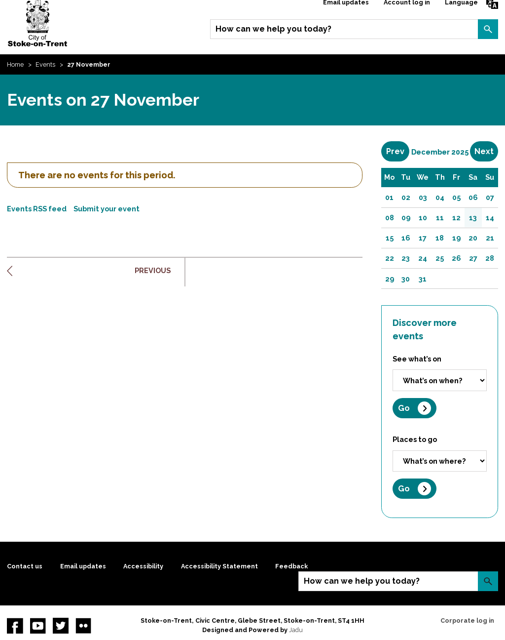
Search (488, 29)
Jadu (296, 630)
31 (423, 279)
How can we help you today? (273, 29)
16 (405, 238)
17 (423, 238)
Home (15, 64)
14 (490, 217)
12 (456, 217)
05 (456, 197)
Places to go (415, 439)
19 (456, 238)
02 (405, 197)
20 (473, 238)
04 (439, 197)
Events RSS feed (37, 208)
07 (490, 197)
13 (473, 217)
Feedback (291, 566)
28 (489, 258)
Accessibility (143, 566)
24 (422, 258)
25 (439, 258)
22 (389, 258)
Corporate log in (467, 620)
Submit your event (106, 208)
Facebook (15, 626)
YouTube (38, 626)
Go (404, 408)
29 (389, 279)
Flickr (83, 626)
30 (405, 279)
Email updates (83, 566)
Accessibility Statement (219, 566)
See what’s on (417, 359)
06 (473, 197)
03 (423, 197)
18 (439, 238)
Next (486, 151)
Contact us (24, 566)
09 (405, 217)
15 (390, 238)
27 (473, 258)
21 (490, 238)
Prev (397, 151)
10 (423, 217)
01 (389, 197)
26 (456, 258)
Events (45, 64)
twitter (61, 626)
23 (405, 258)
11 (440, 217)
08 (389, 217)
